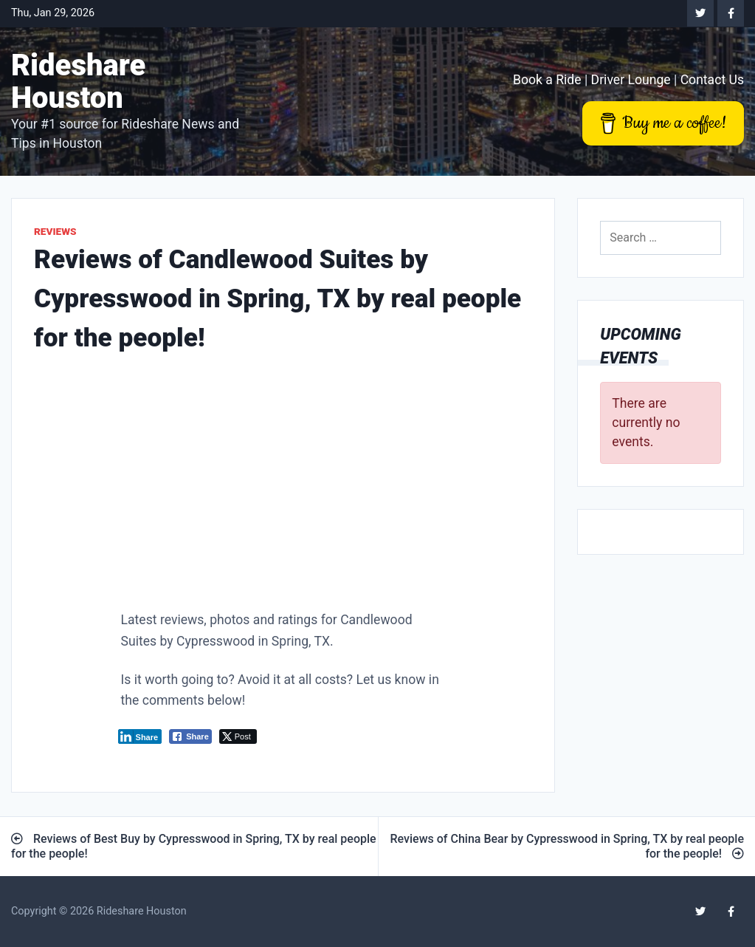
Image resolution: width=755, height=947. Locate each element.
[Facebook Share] (190, 736)
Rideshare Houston (78, 81)
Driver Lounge (631, 79)
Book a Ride (547, 79)
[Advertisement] (283, 486)
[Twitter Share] (238, 736)
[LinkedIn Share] (140, 736)
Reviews (55, 231)
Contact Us (712, 79)
